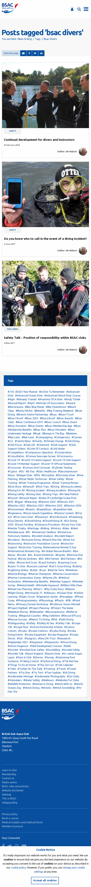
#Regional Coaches (30, 615)
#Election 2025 (53, 505)
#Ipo (75, 551)
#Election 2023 (35, 505)
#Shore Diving (68, 642)
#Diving (54, 486)
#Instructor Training (30, 547)
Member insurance (12, 826)
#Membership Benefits (35, 581)
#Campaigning (44, 437)
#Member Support (60, 581)
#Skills (67, 646)
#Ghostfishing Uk (53, 520)
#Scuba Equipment (35, 634)
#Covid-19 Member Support (24, 463)
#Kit (41, 558)
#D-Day (30, 471)
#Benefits (39, 410)
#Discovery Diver (65, 475)
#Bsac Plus (39, 429)
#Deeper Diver (24, 475)
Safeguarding (9, 802)
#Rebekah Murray (18, 611)
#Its (30, 554)
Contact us (8, 778)
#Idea (65, 528)
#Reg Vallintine (51, 615)
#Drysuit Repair (28, 498)
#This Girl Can (45, 665)
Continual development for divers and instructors (39, 139)
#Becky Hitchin (24, 410)
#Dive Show (14, 486)
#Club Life (29, 444)
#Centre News (23, 441)
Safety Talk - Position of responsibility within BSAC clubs (45, 337)
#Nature (70, 589)
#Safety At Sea (45, 623)
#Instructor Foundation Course (41, 543)
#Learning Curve (67, 562)
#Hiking (44, 528)
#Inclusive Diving (31, 539)
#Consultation (16, 456)
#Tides (12, 668)
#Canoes (77, 437)
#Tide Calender (64, 665)
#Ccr (10, 441)
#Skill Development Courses (46, 646)
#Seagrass (30, 638)
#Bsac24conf (47, 418)
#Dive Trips (42, 486)
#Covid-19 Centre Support (36, 460)
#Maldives (72, 570)
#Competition (16, 452)
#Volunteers (15, 680)
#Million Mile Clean (71, 585)
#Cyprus (12, 471)
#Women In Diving (42, 684)
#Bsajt (37, 433)
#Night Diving (15, 592)
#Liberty (77, 566)
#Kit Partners (68, 558)
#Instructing (15, 543)
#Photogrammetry (26, 600)
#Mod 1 (38, 589)
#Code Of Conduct (38, 448)
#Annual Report (17, 403)
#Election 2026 (72, 505)
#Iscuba (21, 554)
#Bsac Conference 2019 (29, 422)
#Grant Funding (24, 524)
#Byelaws (71, 433)
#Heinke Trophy (17, 528)
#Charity (37, 441)
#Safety (30, 623)
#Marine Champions (39, 573)
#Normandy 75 (33, 592)
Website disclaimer (12, 790)
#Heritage (33, 528)
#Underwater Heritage (20, 676)
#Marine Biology (17, 573)
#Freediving (75, 517)
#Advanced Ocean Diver (29, 395)
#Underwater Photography (50, 676)
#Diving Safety (16, 494)
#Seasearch (63, 638)
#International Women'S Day (59, 547)
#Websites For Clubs (67, 680)
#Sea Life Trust (47, 638)
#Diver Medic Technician (33, 479)
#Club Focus (15, 444)
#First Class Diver (23, 517)
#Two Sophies (53, 672)
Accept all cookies (45, 880)
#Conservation (63, 452)
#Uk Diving (69, 672)
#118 (11, 391)
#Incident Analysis (42, 536)
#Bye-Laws (28, 437)
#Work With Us (63, 684)
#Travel (61, 668)
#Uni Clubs (73, 676)
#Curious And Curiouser (36, 467)
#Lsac (42, 570)
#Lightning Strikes (18, 570)
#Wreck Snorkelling (64, 687)
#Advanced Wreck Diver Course (62, 395)
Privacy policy (10, 814)
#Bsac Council (52, 422)
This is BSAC (9, 798)
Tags (38, 38)
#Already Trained (26, 399)
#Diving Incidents (56, 490)
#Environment (16, 509)
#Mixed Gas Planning (20, 589)
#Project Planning (39, 608)
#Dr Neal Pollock (69, 494)
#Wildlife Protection (19, 684)
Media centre (9, 782)
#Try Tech (37, 672)
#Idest (74, 528)
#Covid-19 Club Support (67, 460)
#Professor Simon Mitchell (65, 604)
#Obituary (50, 592)
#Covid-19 (14, 460)
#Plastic (59, 600)
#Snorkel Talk (15, 653)
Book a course (10, 818)
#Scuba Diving (57, 630)
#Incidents (14, 539)
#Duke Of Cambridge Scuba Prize (57, 498)
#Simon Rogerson (18, 646)
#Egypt (19, 501)
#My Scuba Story (54, 589)
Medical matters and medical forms (22, 822)
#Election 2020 (47, 501)
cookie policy (18, 867)
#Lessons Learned (37, 566)
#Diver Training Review (65, 482)
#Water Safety (31, 680)
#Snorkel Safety (71, 649)
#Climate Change (53, 441)
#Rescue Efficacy (71, 615)
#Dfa (37, 475)
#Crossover (14, 467)
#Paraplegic (66, 596)
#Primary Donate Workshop (32, 604)
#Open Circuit (27, 596)
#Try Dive (24, 672)
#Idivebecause (16, 532)
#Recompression (55, 611)
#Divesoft (28, 486)
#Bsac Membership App (58, 425)
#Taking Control (29, 661)
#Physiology (46, 600)
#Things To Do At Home (22, 665)
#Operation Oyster (47, 596)
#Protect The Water (62, 608)
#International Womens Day (24, 551)
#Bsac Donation (17, 425)
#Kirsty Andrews (27, 558)
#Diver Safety (56, 479)
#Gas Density (15, 520)
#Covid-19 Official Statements (58, 463)
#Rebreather (36, 611)
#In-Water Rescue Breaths (56, 551)
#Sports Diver (52, 653)
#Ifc (28, 532)
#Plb (68, 600)
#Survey (49, 657)
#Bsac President (56, 429)
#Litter (34, 570)
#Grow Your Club (71, 524)
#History (56, 528)
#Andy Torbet (72, 399)
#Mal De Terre (56, 570)
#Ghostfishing (33, 520)
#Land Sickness (47, 562)
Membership (9, 774)
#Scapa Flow (21, 627)
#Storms (38, 657)
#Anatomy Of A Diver (50, 399)
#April (31, 403)
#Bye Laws (14, 437)
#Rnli (54, 619)
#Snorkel (13, 649)
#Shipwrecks (51, 642)
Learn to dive (9, 770)
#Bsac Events (35, 425)
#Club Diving (72, 441)
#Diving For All (16, 490)
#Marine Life (50, 577)
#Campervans (62, 437)
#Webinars (47, 680)
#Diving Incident (35, 490)
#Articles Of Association (50, 403)
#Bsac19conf (15, 418)
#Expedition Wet (62, 509)
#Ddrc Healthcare (46, 471)
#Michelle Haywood (47, 585)
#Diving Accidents (71, 486)
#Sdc (20, 638)
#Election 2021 (65, 501)
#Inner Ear (69, 539)
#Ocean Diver (65, 592)
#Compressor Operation (39, 452)
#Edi (10, 501)
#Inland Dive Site (52, 539)
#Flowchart (41, 517)
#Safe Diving (66, 619)
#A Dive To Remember (52, 391)
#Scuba (22, 630)
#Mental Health (26, 585)
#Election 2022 (16, 505)
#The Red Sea (70, 661)
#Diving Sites (33, 494)
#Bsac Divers (69, 422)
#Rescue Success (17, 619)
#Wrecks (46, 687)
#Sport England (34, 653)
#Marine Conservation (66, 573)
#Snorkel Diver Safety (32, 649)
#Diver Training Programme (34, 482)
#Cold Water (57, 448)
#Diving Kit (74, 490)
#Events (30, 509)
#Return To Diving (39, 619)
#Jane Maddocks (44, 554)
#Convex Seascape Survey (41, 456)
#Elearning (30, 501)
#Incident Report (64, 536)
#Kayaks (60, 554)
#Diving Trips (50, 494)
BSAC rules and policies (15, 786)
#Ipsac (11, 554)
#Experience (15, 513)
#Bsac (53, 414)
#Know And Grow (27, 562)
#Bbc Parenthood (56, 406)
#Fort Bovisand (58, 517)
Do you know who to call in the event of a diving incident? (45, 238)
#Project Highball (17, 608)
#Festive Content (64, 513)
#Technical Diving (50, 661)
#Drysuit (13, 498)
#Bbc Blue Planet (34, 406)
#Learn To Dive (16, 566)
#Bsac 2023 (31, 418)
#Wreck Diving (31, 687)
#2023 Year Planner (26, 391)
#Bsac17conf (66, 414)
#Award (70, 403)
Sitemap (6, 794)
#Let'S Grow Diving (60, 566)
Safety (12, 131)
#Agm (11, 399)
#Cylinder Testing (62, 467)
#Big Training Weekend (60, 410)
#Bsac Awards (65, 418)
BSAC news (12, 329)
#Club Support (59, 444)
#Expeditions (44, 509)
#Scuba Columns (38, 630)
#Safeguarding (16, 623)
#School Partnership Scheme (46, 627)
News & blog (25, 38)
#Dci (21, 471)
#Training (49, 668)
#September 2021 (18, 642)
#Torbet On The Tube (30, 668)
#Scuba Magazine (58, 634)
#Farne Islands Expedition (38, 513)
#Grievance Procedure (47, 524)
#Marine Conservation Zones (24, 577)
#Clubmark (43, 444)
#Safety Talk (63, 623)
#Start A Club (23, 657)
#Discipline (47, 475)
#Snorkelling (53, 649)
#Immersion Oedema (44, 532)
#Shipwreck (36, 642)
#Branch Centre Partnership (32, 414)
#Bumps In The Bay (53, 433)
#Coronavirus (65, 456)
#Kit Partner (52, 558)
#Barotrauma (15, 406)
